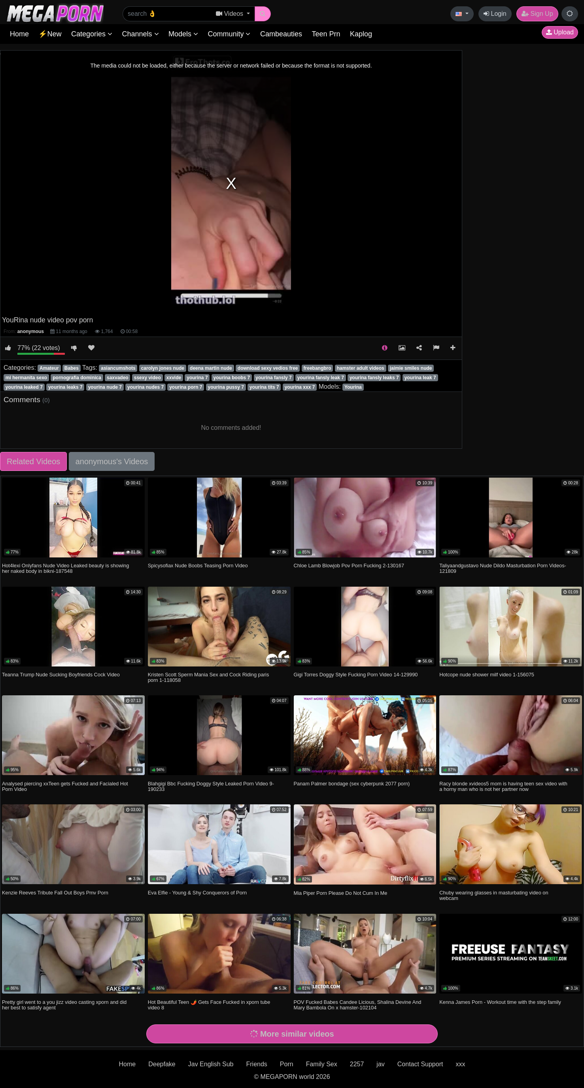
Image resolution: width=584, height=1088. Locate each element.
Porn (286, 1064)
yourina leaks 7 (65, 387)
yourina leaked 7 (24, 387)
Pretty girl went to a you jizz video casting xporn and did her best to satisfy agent (64, 1005)
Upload (560, 32)
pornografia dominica (77, 377)
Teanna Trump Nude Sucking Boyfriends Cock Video (61, 675)
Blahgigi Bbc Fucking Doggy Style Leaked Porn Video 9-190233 (211, 786)
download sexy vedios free (268, 368)
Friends (256, 1064)
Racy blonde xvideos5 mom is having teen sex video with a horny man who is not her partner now (503, 786)
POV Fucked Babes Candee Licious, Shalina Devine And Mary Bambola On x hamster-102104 (357, 1005)
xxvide (173, 377)
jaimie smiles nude (411, 368)
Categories (91, 34)
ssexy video (147, 377)
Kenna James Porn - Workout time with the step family (500, 1002)
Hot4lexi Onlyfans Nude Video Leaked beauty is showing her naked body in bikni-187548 (65, 568)
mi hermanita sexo (26, 377)
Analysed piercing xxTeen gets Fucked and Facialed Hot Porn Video (65, 786)
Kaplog (361, 34)
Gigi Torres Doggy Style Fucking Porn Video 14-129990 (356, 675)
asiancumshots (118, 368)
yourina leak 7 (420, 377)
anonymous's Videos (112, 461)
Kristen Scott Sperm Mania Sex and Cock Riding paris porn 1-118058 (208, 677)
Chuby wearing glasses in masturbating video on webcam (493, 895)
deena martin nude (211, 368)
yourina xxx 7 (300, 387)
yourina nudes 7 (145, 387)
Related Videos (33, 461)
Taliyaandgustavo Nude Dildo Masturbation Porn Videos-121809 (502, 568)
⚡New (49, 34)
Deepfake (162, 1064)
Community (229, 34)
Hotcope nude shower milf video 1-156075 (486, 675)
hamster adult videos (360, 368)
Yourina (353, 387)
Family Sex (321, 1064)
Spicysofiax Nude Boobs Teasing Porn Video (198, 565)
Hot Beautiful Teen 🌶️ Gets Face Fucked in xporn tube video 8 (209, 1005)
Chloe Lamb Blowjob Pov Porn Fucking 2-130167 (349, 565)
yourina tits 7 (264, 387)
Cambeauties (281, 34)
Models (183, 34)
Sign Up (537, 13)
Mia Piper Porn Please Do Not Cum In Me (340, 893)
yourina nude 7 (105, 387)
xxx (460, 1064)
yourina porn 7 (185, 387)
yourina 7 (197, 377)
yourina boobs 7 (232, 377)
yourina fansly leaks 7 (374, 377)
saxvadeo (118, 377)
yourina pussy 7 (226, 387)
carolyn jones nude (162, 368)
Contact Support (420, 1064)
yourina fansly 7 (273, 377)
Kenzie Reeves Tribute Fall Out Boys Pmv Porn (55, 893)
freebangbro (317, 368)
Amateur (49, 368)
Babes (71, 368)
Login (495, 13)
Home (19, 34)
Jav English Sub (211, 1064)
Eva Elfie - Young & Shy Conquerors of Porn (197, 893)
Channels (140, 34)
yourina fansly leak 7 (320, 377)
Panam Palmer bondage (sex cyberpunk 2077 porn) (352, 784)
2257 (357, 1064)
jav (380, 1064)
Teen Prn (326, 34)
